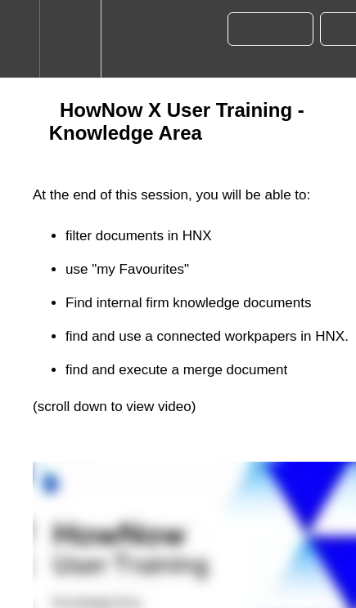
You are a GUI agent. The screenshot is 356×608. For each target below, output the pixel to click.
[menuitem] (70, 39)
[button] (19, 39)
